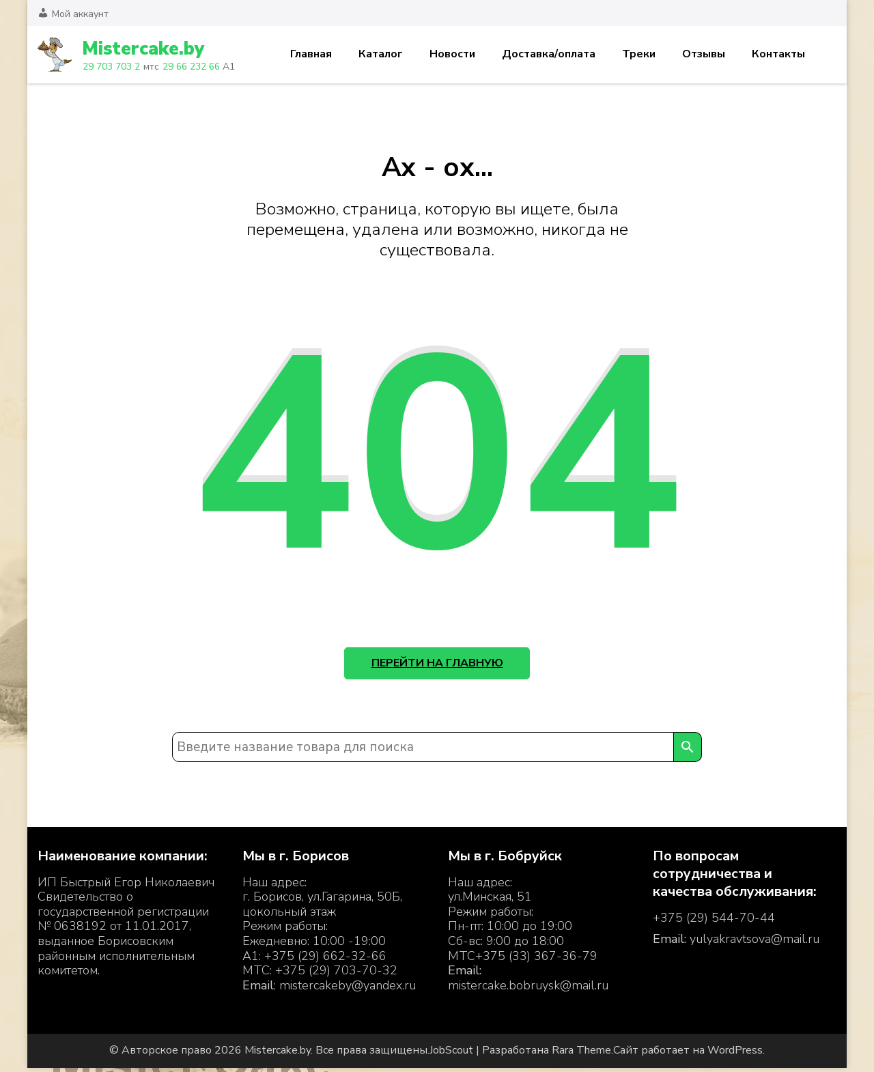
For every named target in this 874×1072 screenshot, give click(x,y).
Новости (452, 53)
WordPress (735, 1054)
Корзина (828, 54)
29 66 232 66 (189, 66)
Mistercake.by (146, 48)
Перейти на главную (437, 665)
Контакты (778, 53)
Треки (639, 53)
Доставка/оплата (548, 53)
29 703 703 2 (110, 66)
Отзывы (703, 53)
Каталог (380, 53)
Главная (311, 53)
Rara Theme (581, 1054)
